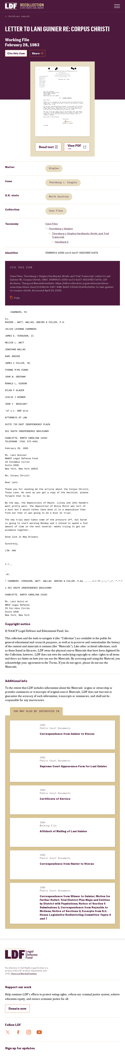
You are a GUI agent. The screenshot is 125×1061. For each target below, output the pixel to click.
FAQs (7, 1053)
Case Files (56, 211)
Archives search (19, 16)
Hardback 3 (61, 241)
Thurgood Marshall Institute (24, 921)
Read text (48, 147)
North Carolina (58, 197)
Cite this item (16, 53)
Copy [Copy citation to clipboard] (15, 297)
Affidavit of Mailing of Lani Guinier (63, 799)
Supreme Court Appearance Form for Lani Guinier (73, 755)
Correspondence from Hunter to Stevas (67, 822)
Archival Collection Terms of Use (61, 1053)
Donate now (17, 956)
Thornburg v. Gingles (63, 182)
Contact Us (17, 1053)
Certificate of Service (55, 777)
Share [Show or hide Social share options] (37, 53)
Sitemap (96, 1053)
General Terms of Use (34, 1053)
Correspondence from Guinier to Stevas (67, 733)
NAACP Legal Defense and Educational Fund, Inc (32, 1047)
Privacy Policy (84, 1053)
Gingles (54, 168)
